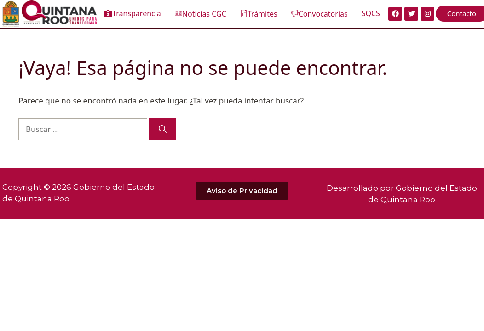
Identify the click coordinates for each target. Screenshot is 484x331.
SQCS (371, 13)
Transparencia (132, 13)
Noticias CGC (200, 14)
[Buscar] (162, 129)
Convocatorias (319, 14)
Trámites (258, 14)
